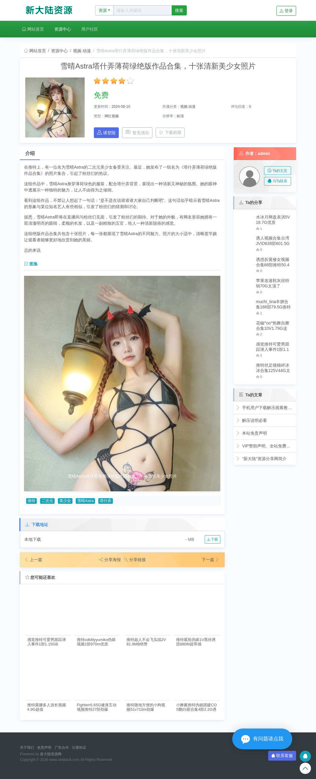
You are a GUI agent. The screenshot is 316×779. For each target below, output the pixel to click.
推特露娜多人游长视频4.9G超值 (46, 707)
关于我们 (27, 747)
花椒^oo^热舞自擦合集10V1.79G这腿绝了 (273, 326)
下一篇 (210, 559)
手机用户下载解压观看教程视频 (265, 407)
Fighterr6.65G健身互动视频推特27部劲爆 (96, 707)
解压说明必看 (251, 420)
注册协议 (79, 747)
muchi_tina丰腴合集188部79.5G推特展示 (273, 304)
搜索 (179, 10)
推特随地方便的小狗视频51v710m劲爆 (146, 707)
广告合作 (62, 747)
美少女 (65, 501)
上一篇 (33, 559)
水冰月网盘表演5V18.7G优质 (273, 220)
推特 (31, 501)
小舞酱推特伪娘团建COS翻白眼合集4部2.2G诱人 (196, 707)
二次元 (47, 501)
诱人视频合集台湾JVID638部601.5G (273, 241)
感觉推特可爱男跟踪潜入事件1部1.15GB (46, 641)
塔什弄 (105, 501)
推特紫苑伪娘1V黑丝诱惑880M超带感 (196, 641)
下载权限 (170, 132)
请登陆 (106, 132)
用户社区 (89, 29)
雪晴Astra (85, 501)
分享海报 (110, 559)
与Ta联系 (277, 181)
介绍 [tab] (30, 153)
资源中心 (62, 29)
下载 (212, 539)
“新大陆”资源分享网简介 (261, 458)
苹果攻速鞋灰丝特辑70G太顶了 (272, 283)
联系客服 (282, 755)
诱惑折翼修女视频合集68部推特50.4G (273, 262)
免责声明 (44, 747)
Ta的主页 (277, 171)
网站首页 (33, 29)
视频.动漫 (82, 50)
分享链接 (135, 559)
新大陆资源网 (50, 754)
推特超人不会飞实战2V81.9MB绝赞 (146, 641)
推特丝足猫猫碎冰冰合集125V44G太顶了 (273, 368)
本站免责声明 (251, 433)
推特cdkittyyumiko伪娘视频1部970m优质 (96, 641)
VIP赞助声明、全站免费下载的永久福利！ (265, 446)
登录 (286, 10)
